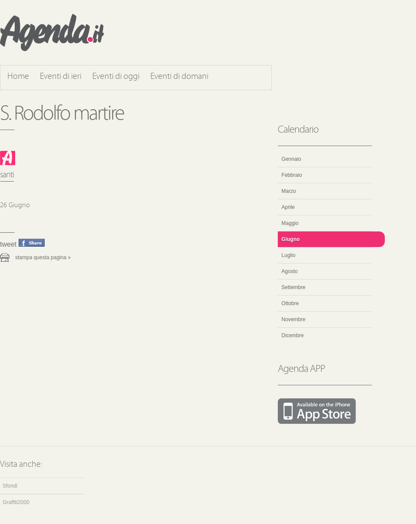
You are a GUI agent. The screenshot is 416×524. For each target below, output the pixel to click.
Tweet (8, 244)
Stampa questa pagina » (43, 257)
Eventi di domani (179, 76)
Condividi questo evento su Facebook (32, 243)
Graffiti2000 (16, 502)
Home (18, 76)
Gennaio (291, 159)
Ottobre (290, 303)
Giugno (291, 239)
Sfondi (10, 486)
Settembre (294, 287)
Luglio (289, 255)
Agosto (290, 271)
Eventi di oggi (116, 76)
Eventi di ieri (60, 76)
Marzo (289, 191)
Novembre (294, 319)
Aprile (288, 207)
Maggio (290, 223)
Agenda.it (52, 32)
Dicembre (293, 335)
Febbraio (292, 175)
